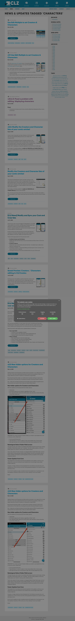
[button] (37, 308)
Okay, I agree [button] (52, 318)
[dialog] (37, 310)
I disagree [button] (41, 318)
